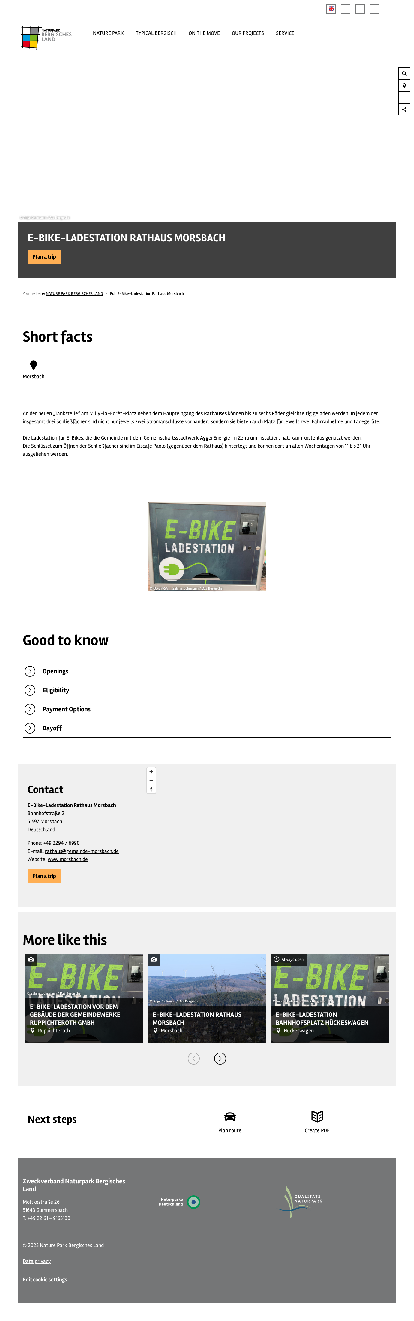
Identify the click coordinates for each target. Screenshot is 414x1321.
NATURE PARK (108, 33)
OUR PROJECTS (248, 33)
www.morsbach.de (68, 859)
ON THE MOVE (204, 33)
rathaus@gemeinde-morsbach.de (82, 851)
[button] (345, 9)
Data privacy (37, 1261)
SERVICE (285, 33)
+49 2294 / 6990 (62, 843)
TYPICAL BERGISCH (156, 33)
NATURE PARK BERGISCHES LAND (74, 293)
